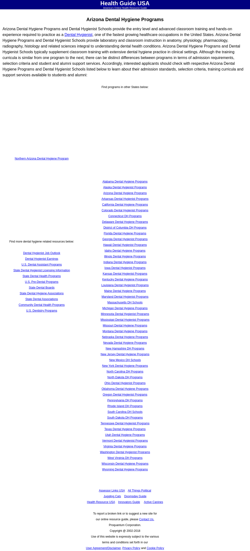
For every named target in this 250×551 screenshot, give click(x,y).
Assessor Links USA (112, 490)
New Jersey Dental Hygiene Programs (125, 354)
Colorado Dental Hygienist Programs (125, 210)
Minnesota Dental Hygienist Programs (125, 314)
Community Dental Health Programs (42, 305)
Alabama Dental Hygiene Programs (124, 181)
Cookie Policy (155, 548)
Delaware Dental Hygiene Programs (125, 222)
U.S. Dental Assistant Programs (42, 264)
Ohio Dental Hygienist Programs (125, 383)
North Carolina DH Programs (125, 371)
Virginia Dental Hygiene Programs (125, 446)
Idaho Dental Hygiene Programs (125, 250)
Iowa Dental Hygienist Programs (125, 268)
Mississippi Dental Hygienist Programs (124, 319)
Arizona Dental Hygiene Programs (125, 193)
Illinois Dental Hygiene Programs (125, 256)
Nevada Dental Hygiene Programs (125, 342)
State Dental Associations (41, 299)
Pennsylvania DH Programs (125, 400)
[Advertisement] (41, 114)
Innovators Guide (129, 502)
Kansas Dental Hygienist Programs (125, 273)
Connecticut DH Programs (125, 216)
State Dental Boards (41, 287)
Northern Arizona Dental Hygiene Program (42, 158)
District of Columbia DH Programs (124, 227)
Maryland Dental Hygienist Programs (125, 296)
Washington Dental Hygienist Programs (125, 452)
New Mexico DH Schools (125, 360)
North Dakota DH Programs (125, 377)
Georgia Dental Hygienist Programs (125, 239)
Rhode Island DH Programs (125, 406)
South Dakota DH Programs (125, 417)
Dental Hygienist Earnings (41, 259)
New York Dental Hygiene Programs (125, 365)
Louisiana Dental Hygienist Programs (125, 285)
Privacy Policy (131, 548)
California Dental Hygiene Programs (125, 204)
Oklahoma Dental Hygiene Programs (125, 389)
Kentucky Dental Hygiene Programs (125, 279)
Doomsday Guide (135, 496)
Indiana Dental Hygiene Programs (124, 262)
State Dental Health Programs (42, 276)
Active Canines (153, 502)
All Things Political (139, 490)
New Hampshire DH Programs (125, 348)
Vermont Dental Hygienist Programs (125, 440)
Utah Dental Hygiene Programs (125, 435)
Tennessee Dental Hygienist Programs (124, 423)
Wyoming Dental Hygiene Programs (125, 469)
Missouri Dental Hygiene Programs (125, 325)
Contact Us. (146, 519)
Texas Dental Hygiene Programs (124, 429)
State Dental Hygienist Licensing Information (41, 270)
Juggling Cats (112, 496)
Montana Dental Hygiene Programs (125, 331)
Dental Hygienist (78, 35)
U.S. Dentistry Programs (41, 310)
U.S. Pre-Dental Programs (41, 282)
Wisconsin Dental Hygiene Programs (125, 463)
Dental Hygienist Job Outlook (41, 253)
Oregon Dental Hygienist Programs (125, 394)
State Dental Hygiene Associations (42, 293)
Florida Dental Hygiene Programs (125, 233)
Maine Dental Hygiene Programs (125, 291)
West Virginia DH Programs (124, 458)
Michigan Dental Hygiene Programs (125, 308)
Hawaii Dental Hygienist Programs (125, 245)
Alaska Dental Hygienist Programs (125, 187)
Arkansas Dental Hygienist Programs (124, 199)
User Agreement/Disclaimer (103, 548)
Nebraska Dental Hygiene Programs (125, 337)
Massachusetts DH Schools (125, 302)
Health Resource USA (101, 502)
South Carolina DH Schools (124, 412)
